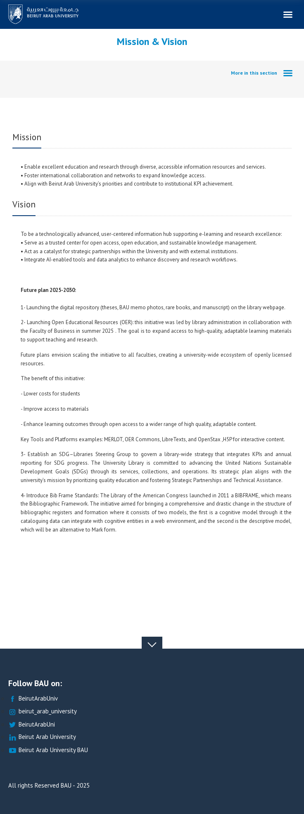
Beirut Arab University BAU (48, 750)
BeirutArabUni (31, 724)
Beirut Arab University (42, 737)
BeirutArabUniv (33, 698)
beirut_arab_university (42, 711)
